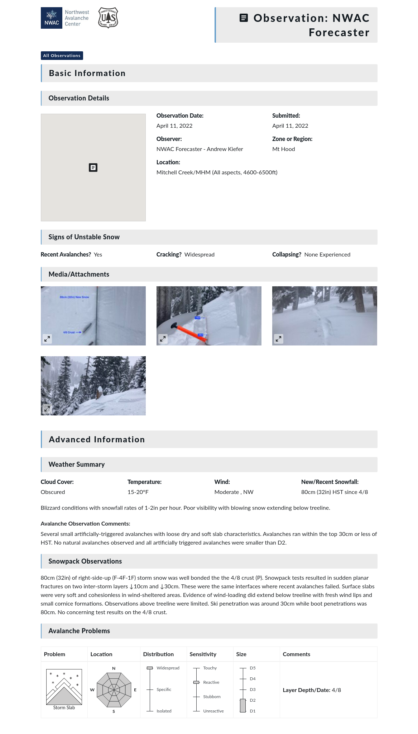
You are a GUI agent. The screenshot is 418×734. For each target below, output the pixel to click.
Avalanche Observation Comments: (85, 523)
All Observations (62, 55)
